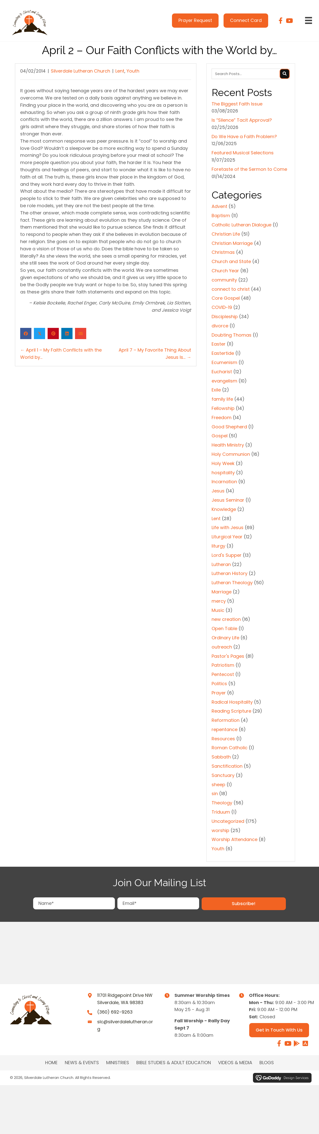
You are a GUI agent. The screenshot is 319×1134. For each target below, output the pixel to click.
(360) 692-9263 (115, 1012)
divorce (220, 326)
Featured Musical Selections (243, 153)
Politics (219, 683)
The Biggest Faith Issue (237, 104)
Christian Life (226, 234)
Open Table (224, 628)
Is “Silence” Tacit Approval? (242, 120)
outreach (222, 647)
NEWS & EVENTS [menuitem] (82, 1062)
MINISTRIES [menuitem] (117, 1062)
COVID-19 (222, 307)
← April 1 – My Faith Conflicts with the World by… (61, 353)
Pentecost (223, 674)
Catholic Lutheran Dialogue (241, 225)
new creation (226, 619)
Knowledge (224, 509)
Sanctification (227, 766)
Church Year (225, 271)
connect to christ (231, 289)
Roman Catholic (229, 748)
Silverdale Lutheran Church (80, 71)
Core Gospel (226, 298)
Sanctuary (223, 775)
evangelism (224, 381)
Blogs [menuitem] (266, 1062)
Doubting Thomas (231, 335)
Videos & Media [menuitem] (235, 1062)
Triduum (221, 812)
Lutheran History (229, 573)
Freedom (222, 417)
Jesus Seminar (228, 500)
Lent (119, 71)
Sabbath (221, 757)
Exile (216, 390)
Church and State (231, 261)
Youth (133, 71)
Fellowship (223, 408)
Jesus (218, 491)
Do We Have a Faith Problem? (244, 136)
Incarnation (224, 481)
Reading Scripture (231, 711)
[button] (244, 903)
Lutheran (221, 564)
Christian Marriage (232, 243)
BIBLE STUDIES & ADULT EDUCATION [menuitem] (173, 1062)
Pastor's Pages (228, 656)
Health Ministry (228, 445)
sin (215, 793)
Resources (223, 739)
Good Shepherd (229, 427)
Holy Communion (231, 454)
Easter (219, 344)
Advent (219, 206)
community (224, 280)
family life (222, 399)
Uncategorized (228, 821)
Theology (222, 803)
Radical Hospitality (232, 702)
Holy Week (223, 463)
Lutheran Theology (232, 582)
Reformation (225, 720)
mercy (219, 601)
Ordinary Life (225, 638)
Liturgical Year (227, 537)
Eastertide (223, 353)
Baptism (221, 215)
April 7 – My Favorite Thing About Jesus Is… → (155, 353)
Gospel (220, 436)
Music (218, 610)
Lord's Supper (226, 555)
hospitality (223, 473)
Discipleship (225, 316)
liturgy (218, 546)
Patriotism (223, 665)
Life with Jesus (227, 527)
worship (220, 830)
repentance (225, 729)
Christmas (223, 252)
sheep (218, 784)
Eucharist (222, 372)
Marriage (222, 592)
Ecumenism (224, 362)
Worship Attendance (234, 839)
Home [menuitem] (51, 1062)
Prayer (219, 693)
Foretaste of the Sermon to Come (249, 169)
